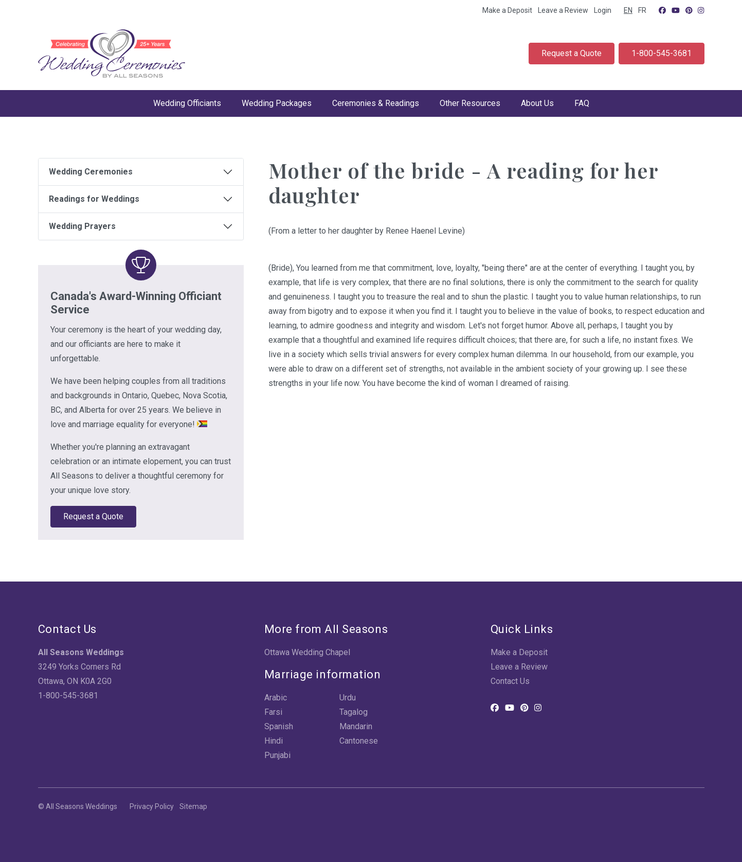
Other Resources (470, 103)
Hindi (273, 741)
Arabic (275, 697)
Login (602, 10)
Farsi (273, 712)
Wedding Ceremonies (91, 172)
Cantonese (358, 741)
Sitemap (193, 806)
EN (628, 10)
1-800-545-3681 (661, 53)
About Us (537, 103)
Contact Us (510, 681)
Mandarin (355, 726)
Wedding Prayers (82, 226)
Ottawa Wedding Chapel (307, 652)
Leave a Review (563, 10)
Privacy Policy (152, 806)
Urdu (347, 697)
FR (642, 10)
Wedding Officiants (187, 103)
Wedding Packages (277, 103)
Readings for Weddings (94, 199)
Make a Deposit (507, 10)
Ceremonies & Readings (375, 103)
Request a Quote (571, 53)
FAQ (581, 103)
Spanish (278, 726)
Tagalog (353, 712)
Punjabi (277, 755)
